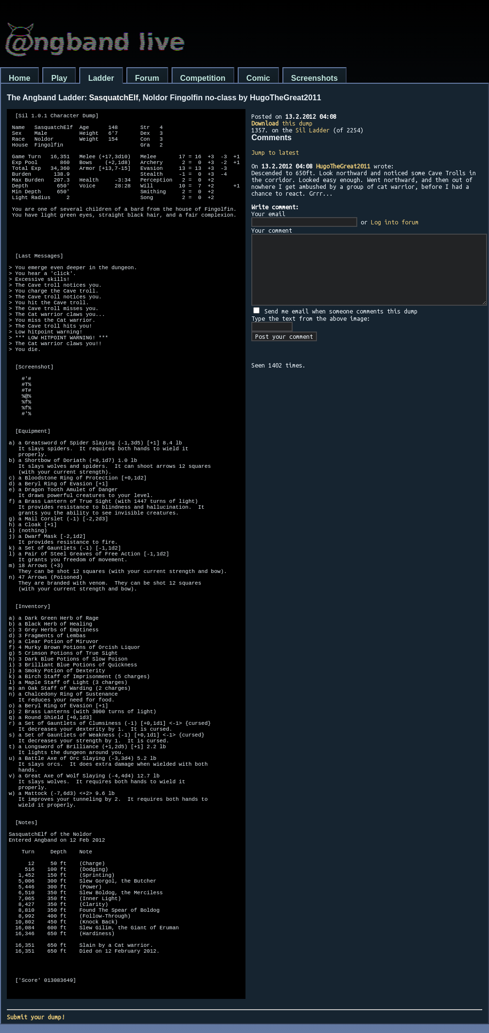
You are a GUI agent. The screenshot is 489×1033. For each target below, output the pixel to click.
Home (19, 78)
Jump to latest (275, 152)
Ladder (101, 78)
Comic (258, 78)
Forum (147, 78)
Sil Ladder (313, 130)
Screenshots (314, 78)
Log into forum (395, 222)
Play (59, 78)
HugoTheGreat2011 (343, 166)
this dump (282, 123)
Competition (203, 78)
